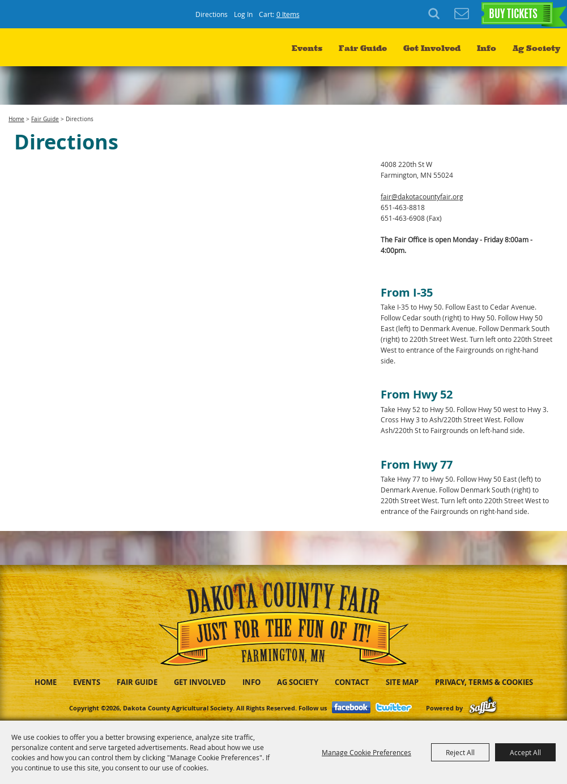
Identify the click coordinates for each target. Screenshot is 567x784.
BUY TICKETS (513, 14)
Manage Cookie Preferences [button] (366, 752)
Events (307, 48)
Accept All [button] (525, 752)
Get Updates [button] (461, 14)
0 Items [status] (288, 14)
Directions (211, 14)
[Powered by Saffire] (483, 708)
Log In (243, 14)
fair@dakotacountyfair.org (422, 196)
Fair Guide (363, 48)
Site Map (402, 682)
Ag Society (536, 48)
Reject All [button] (460, 752)
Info (486, 48)
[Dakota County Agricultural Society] (57, 51)
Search (435, 14)
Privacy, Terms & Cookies (484, 682)
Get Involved (432, 48)
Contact (352, 682)
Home (16, 119)
